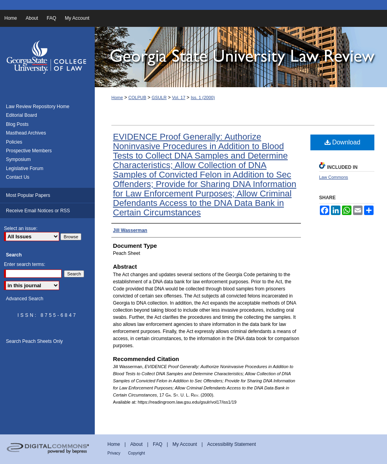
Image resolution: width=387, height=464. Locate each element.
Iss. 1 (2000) (203, 97)
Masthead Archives (26, 133)
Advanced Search (24, 298)
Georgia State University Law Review (241, 57)
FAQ (157, 444)
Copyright (136, 453)
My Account (185, 444)
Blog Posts (17, 124)
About (136, 444)
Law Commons (333, 177)
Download (343, 142)
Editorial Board (21, 115)
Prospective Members (29, 150)
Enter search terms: (24, 264)
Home (117, 97)
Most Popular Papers (28, 195)
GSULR (159, 97)
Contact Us (17, 177)
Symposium (18, 159)
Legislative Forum (24, 168)
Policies (14, 142)
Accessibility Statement (231, 444)
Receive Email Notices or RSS (38, 210)
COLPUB (137, 97)
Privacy (113, 453)
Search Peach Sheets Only (34, 341)
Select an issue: (21, 228)
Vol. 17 (179, 97)
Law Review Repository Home (38, 106)
